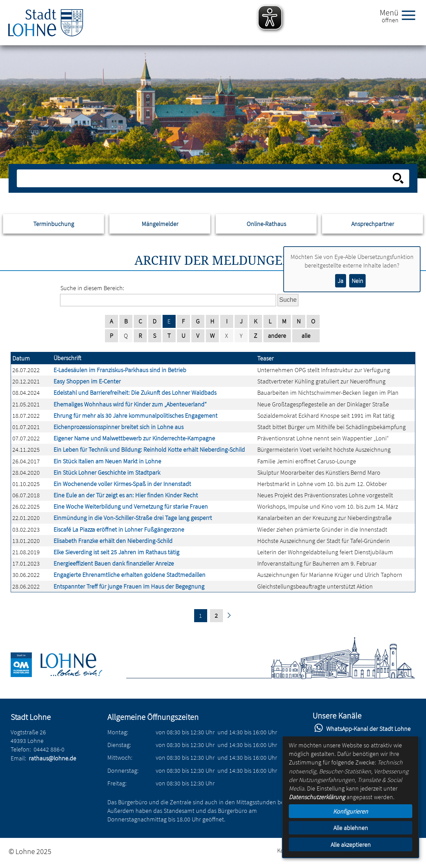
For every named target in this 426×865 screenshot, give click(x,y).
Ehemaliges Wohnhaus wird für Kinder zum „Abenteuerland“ (130, 404)
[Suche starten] (398, 178)
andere (277, 336)
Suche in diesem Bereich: (92, 288)
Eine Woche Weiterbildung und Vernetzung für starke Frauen (131, 506)
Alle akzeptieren (351, 845)
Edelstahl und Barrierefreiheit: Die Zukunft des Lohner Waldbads (135, 392)
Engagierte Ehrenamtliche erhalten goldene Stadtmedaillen (129, 575)
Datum (21, 358)
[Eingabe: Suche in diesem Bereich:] (205, 178)
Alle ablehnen (350, 828)
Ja (340, 281)
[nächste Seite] (229, 616)
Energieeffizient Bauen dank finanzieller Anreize (114, 563)
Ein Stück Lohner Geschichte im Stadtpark (107, 472)
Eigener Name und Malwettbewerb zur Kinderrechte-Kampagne (134, 438)
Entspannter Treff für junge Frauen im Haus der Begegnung (129, 586)
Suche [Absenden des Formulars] (288, 299)
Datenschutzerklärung (317, 797)
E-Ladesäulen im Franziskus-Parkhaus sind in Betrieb (120, 370)
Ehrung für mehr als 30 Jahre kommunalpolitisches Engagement (135, 415)
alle (305, 336)
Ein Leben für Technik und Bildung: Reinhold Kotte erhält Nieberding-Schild (149, 449)
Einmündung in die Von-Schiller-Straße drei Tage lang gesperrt (133, 518)
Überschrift (67, 358)
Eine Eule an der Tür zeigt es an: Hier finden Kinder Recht (126, 495)
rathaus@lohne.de (52, 758)
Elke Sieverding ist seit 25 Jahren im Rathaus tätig (116, 552)
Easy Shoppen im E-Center (87, 381)
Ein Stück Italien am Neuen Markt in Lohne (107, 461)
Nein (357, 281)
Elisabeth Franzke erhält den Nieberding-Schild (113, 541)
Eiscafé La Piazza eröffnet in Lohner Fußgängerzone (119, 529)
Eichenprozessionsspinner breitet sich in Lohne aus (119, 427)
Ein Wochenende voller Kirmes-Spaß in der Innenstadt (122, 484)
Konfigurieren (350, 811)
